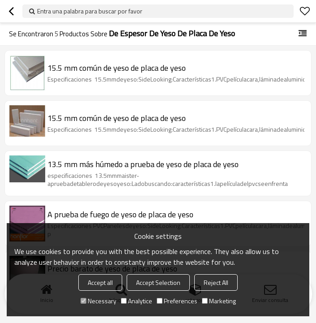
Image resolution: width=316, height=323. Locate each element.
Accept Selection (158, 282)
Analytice (136, 301)
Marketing (219, 301)
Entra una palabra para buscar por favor (89, 11)
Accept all (100, 282)
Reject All (216, 282)
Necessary (98, 301)
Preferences (177, 301)
